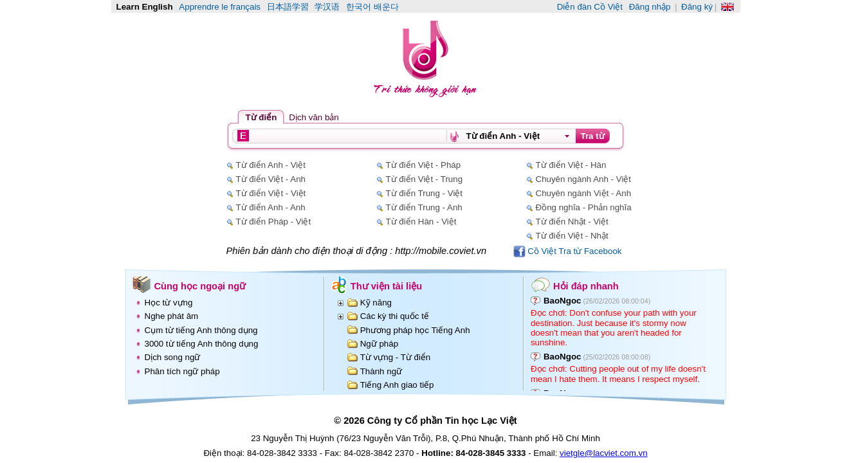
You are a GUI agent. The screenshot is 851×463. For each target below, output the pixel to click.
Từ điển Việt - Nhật (572, 236)
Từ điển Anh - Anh (271, 207)
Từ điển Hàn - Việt (421, 221)
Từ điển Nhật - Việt (572, 221)
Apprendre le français (220, 7)
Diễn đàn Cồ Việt (590, 7)
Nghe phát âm (172, 316)
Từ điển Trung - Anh (424, 207)
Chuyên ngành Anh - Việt (584, 179)
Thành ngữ (381, 371)
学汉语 (327, 7)
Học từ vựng (169, 302)
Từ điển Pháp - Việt (273, 221)
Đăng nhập (650, 7)
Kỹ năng (376, 302)
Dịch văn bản (313, 117)
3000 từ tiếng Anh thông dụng (202, 344)
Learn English (144, 7)
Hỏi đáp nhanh (586, 286)
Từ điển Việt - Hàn (571, 165)
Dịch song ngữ (173, 357)
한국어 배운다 (372, 7)
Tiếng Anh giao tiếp (397, 385)
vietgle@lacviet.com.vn (604, 453)
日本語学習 (288, 7)
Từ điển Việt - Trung (424, 179)
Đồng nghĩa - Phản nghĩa (584, 207)
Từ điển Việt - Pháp (423, 165)
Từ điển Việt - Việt (271, 193)
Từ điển (261, 117)
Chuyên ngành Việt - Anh (584, 193)
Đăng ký (697, 7)
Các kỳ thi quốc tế (394, 316)
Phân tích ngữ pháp (182, 371)
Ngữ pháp (379, 344)
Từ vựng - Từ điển (395, 357)
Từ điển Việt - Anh (271, 179)
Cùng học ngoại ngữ (200, 286)
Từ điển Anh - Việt (271, 165)
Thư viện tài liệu (387, 286)
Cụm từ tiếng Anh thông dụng (201, 330)
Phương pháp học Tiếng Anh (415, 330)
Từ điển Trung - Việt (424, 193)
